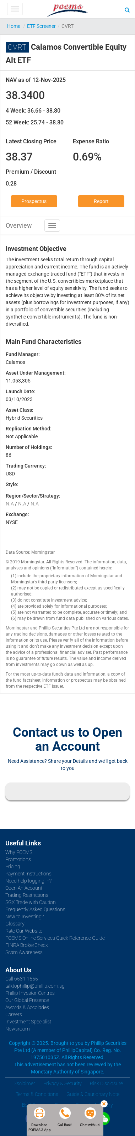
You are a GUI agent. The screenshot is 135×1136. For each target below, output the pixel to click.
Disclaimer (23, 1083)
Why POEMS (18, 852)
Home (13, 26)
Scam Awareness (24, 952)
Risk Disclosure (106, 1083)
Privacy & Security (62, 1083)
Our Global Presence (27, 1000)
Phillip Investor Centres (30, 993)
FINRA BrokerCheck (26, 945)
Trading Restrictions (26, 895)
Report (101, 201)
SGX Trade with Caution (30, 902)
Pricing (12, 866)
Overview (19, 225)
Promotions (18, 859)
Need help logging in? (28, 881)
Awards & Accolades (27, 1007)
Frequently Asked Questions (35, 909)
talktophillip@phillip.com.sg (35, 986)
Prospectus (34, 201)
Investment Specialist (28, 1021)
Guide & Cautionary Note (92, 1094)
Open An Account (23, 888)
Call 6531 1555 (21, 979)
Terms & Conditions (37, 1094)
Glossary (15, 924)
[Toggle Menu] (14, 9)
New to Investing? (24, 916)
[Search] (127, 9)
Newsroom (17, 1029)
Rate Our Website (23, 931)
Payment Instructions (28, 873)
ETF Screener (41, 26)
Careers (13, 1014)
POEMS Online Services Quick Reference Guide (55, 938)
